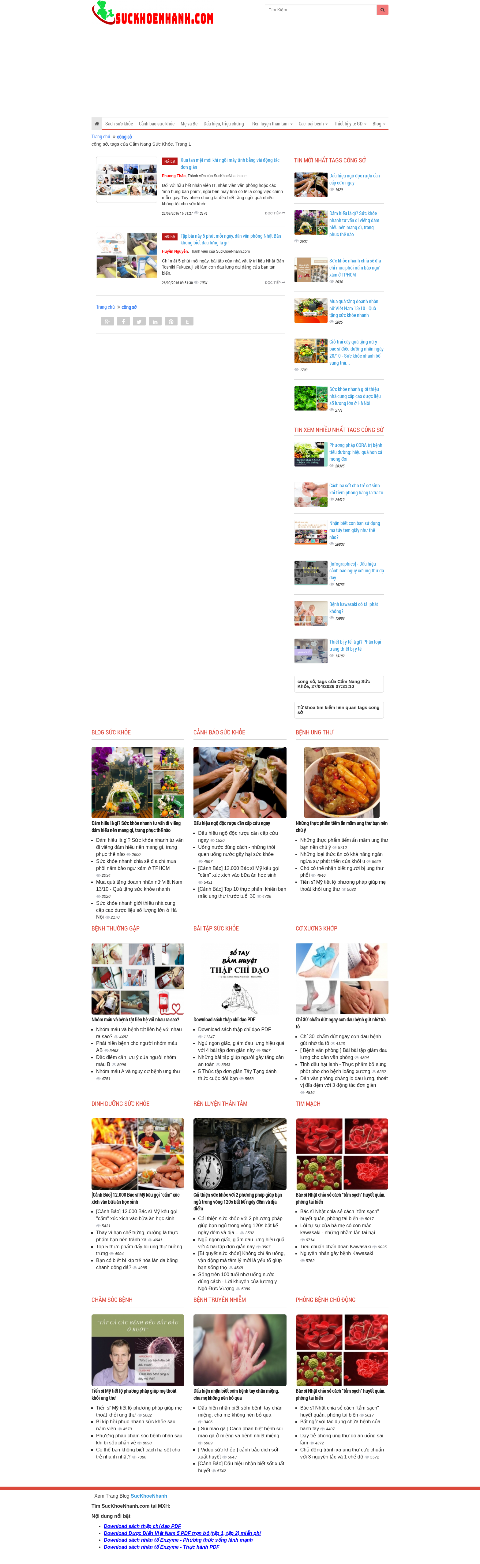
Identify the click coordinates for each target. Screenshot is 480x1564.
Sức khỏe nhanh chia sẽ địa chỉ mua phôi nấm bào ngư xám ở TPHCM (355, 267)
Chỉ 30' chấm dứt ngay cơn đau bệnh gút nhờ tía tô (340, 1023)
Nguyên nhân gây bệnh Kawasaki (336, 1253)
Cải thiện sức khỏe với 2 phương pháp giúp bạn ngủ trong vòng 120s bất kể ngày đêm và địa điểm (237, 1201)
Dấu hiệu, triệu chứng (224, 123)
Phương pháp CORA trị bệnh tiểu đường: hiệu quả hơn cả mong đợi (355, 452)
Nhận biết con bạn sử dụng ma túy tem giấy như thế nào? (354, 530)
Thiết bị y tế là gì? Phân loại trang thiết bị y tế (355, 645)
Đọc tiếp (275, 213)
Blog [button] (379, 123)
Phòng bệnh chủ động (326, 1299)
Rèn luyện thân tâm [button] (272, 123)
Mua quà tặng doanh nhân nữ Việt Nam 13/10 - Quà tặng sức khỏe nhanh (353, 308)
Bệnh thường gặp (116, 928)
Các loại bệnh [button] (313, 123)
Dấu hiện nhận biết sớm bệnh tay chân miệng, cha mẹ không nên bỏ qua (236, 1394)
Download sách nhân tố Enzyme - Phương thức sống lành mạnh (178, 1540)
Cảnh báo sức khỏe (156, 123)
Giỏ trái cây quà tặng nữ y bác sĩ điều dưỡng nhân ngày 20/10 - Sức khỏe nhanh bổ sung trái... (356, 352)
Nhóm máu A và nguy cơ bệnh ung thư (138, 1071)
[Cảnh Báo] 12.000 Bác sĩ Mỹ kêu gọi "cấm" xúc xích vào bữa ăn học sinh (135, 1198)
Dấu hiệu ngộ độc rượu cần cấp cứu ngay (231, 823)
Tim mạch (308, 1103)
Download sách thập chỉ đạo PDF (224, 1019)
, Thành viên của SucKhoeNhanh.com (205, 176)
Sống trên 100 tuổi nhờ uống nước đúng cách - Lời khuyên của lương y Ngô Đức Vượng (237, 1281)
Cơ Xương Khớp (316, 928)
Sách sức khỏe (119, 123)
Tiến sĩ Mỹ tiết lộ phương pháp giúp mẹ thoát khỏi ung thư (134, 1394)
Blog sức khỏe (111, 732)
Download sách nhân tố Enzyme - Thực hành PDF (161, 1547)
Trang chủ (101, 136)
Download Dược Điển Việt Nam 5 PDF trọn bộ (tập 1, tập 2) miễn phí (182, 1533)
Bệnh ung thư (314, 732)
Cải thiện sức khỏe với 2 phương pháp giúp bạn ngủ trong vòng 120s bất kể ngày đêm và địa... (240, 1225)
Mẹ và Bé (189, 123)
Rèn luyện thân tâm (220, 1103)
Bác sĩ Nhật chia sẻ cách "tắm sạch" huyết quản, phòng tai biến (340, 1198)
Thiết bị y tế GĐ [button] (350, 123)
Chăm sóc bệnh (112, 1299)
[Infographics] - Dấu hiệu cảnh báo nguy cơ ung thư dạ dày (356, 570)
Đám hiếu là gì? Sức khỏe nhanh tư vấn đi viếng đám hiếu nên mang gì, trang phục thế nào (354, 223)
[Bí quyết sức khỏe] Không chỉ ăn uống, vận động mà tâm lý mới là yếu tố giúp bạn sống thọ (241, 1260)
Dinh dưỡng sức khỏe (120, 1103)
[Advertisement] (240, 71)
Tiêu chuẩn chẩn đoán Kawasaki (336, 1246)
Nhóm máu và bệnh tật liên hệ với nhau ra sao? (135, 1019)
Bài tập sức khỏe (216, 928)
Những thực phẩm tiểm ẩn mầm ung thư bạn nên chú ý (342, 826)
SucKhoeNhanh (149, 1496)
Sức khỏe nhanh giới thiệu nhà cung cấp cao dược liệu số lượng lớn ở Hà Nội (355, 396)
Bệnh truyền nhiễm (219, 1299)
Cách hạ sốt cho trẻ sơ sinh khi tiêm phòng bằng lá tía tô (356, 489)
